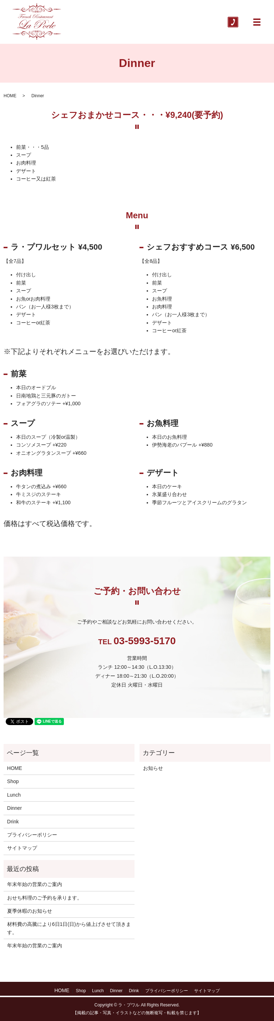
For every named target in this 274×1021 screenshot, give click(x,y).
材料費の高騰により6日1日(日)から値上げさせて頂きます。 (69, 928)
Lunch (14, 795)
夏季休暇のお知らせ (29, 911)
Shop (13, 781)
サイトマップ (22, 848)
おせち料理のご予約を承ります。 (44, 898)
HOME (10, 95)
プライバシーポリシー (32, 835)
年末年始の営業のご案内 (34, 884)
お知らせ (153, 768)
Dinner (14, 808)
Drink (13, 821)
